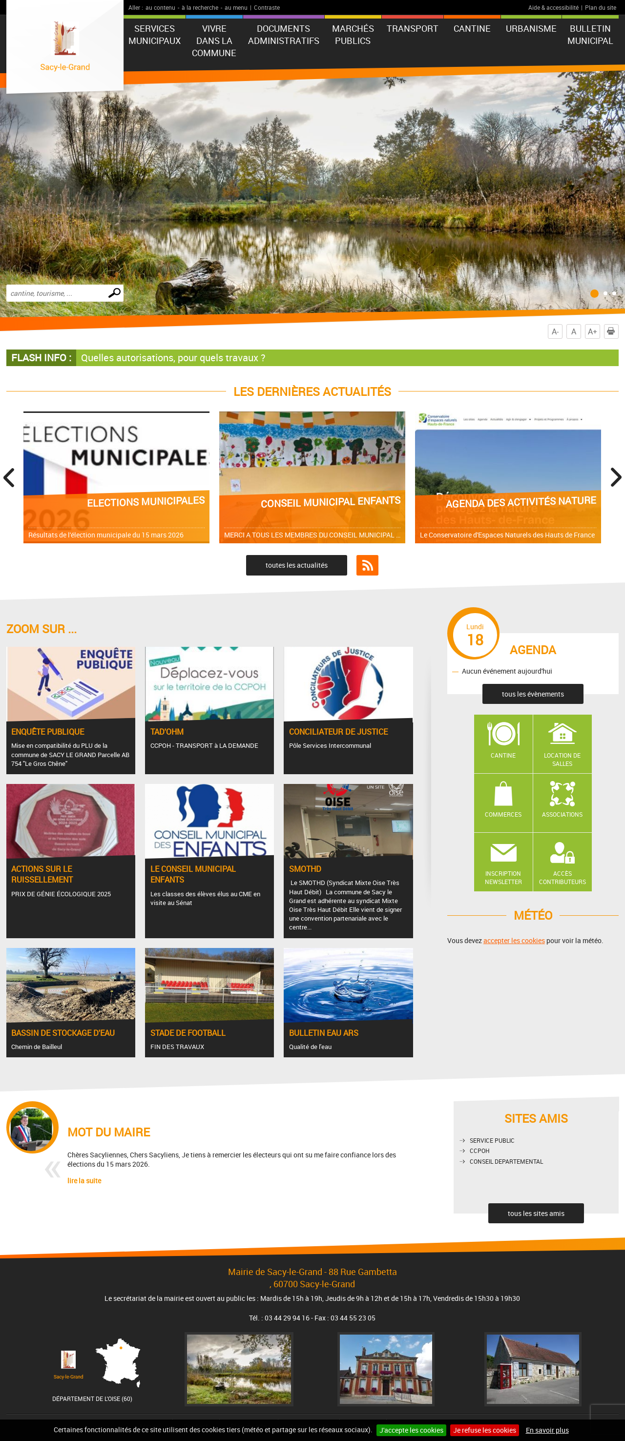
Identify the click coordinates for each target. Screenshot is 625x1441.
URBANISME (531, 28)
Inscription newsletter (503, 877)
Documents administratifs (283, 34)
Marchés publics (353, 34)
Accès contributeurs (562, 877)
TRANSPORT (412, 28)
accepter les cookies (514, 940)
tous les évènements (533, 694)
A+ (592, 331)
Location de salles (562, 759)
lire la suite (84, 1180)
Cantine (503, 755)
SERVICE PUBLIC (492, 1140)
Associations (562, 814)
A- (555, 331)
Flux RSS (367, 565)
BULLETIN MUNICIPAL (590, 34)
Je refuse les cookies (484, 1430)
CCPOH (480, 1150)
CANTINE (472, 28)
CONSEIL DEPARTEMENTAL (506, 1161)
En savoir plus (547, 1430)
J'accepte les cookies (411, 1430)
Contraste (267, 7)
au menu (236, 7)
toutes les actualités (297, 565)
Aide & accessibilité (553, 7)
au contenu (160, 7)
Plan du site (600, 7)
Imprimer (613, 331)
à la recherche (200, 7)
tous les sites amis (536, 1213)
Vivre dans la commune (214, 40)
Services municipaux (154, 34)
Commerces (503, 814)
